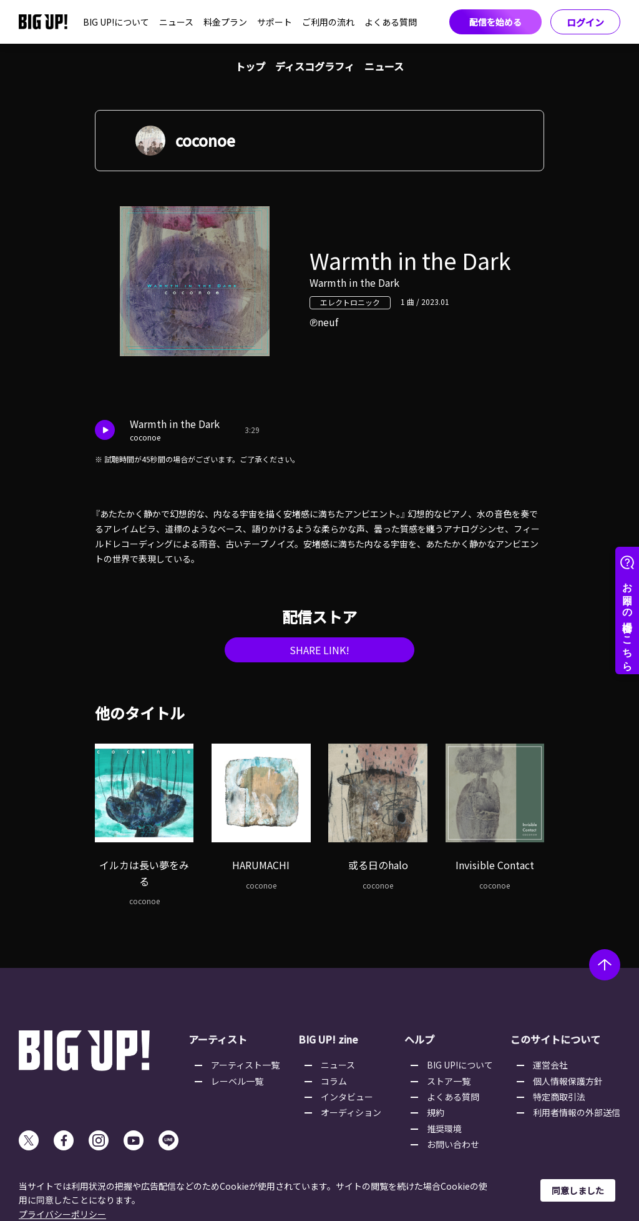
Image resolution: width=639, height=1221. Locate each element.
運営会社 (550, 1065)
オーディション (351, 1112)
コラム (334, 1081)
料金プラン (225, 21)
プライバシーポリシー (62, 1214)
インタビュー (347, 1096)
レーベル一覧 (237, 1081)
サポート (274, 21)
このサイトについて (555, 1039)
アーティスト (217, 1039)
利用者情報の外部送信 (576, 1112)
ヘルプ (419, 1039)
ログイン (585, 22)
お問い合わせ (453, 1144)
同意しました (578, 1190)
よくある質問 (390, 21)
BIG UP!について (116, 21)
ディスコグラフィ (314, 66)
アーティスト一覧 (245, 1065)
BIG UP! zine (328, 1039)
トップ (250, 66)
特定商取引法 (559, 1096)
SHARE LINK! (319, 649)
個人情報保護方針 (568, 1081)
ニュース (176, 21)
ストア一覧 (449, 1081)
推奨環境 (444, 1128)
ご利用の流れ (328, 21)
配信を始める (495, 22)
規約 (435, 1112)
